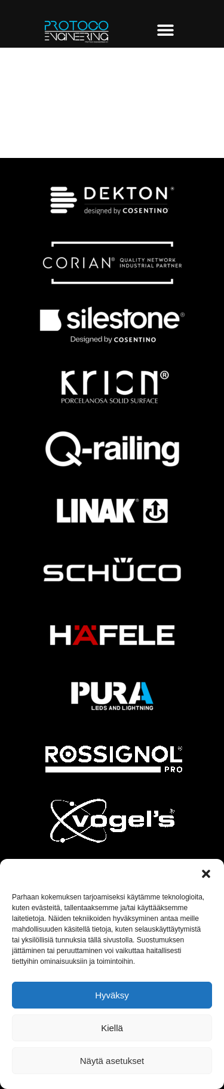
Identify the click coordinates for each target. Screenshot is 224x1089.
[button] (206, 874)
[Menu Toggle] (165, 30)
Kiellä (112, 1028)
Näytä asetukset (112, 1061)
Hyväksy (112, 995)
